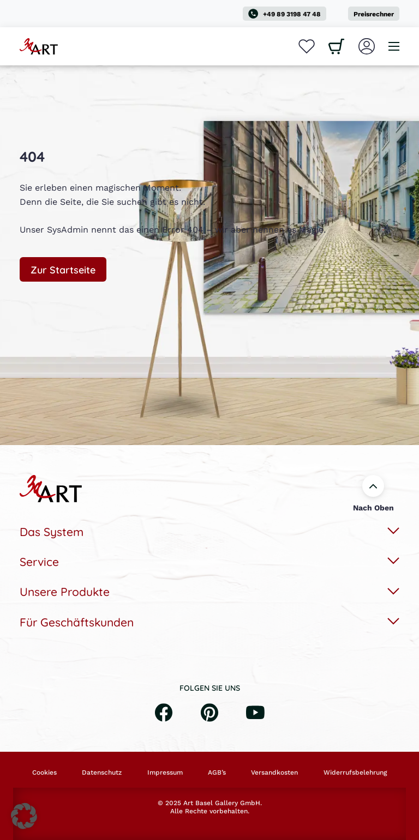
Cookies (44, 772)
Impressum (165, 772)
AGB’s (217, 772)
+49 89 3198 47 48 (284, 14)
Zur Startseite (63, 269)
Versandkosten (274, 772)
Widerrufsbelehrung (355, 772)
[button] (24, 816)
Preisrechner (374, 14)
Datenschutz (102, 772)
